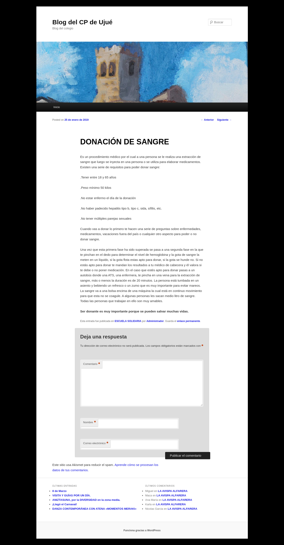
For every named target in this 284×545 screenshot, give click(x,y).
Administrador (155, 321)
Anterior (207, 119)
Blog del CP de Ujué (82, 22)
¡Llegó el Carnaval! (64, 504)
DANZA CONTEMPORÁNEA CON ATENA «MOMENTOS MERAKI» (94, 508)
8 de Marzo (59, 491)
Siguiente (224, 119)
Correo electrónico (95, 443)
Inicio (57, 107)
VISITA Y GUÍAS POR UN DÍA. (71, 495)
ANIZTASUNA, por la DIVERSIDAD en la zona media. (86, 499)
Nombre (89, 422)
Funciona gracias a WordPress (142, 530)
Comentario (91, 364)
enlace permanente (188, 321)
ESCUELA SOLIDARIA (128, 321)
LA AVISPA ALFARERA (173, 491)
